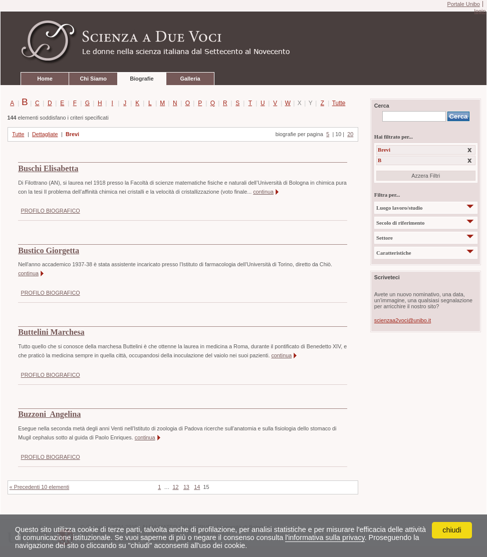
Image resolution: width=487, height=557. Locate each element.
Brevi (72, 134)
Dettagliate (45, 134)
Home (44, 79)
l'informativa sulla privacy (324, 537)
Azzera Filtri (425, 176)
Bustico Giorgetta (48, 250)
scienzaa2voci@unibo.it (402, 320)
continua (263, 192)
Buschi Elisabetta (48, 168)
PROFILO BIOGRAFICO (50, 211)
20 (350, 134)
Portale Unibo (463, 4)
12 (175, 487)
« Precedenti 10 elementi (39, 487)
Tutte (337, 103)
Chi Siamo (93, 79)
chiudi (451, 530)
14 (197, 487)
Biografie (141, 79)
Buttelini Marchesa (51, 332)
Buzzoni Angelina (49, 414)
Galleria (190, 79)
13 (186, 487)
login (479, 11)
